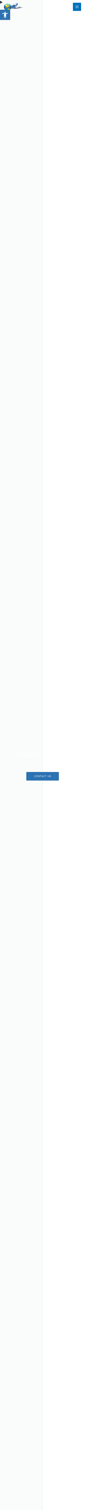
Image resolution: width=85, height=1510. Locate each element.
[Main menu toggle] (77, 7)
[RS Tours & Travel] (13, 7)
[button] (5, 15)
